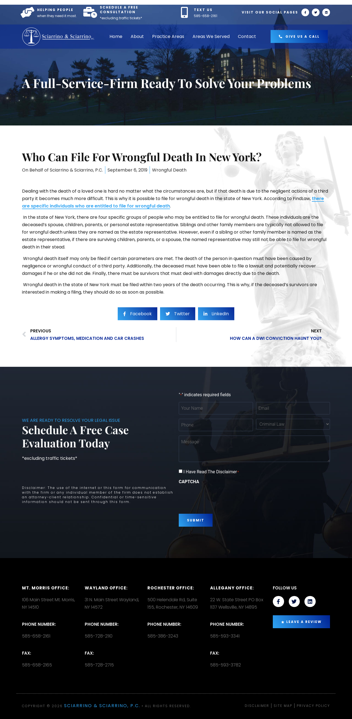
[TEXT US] (184, 12)
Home (115, 36)
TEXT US (203, 9)
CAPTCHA (189, 482)
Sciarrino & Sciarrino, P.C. (102, 705)
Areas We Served (211, 36)
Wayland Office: (106, 588)
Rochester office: (170, 588)
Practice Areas (168, 36)
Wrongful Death (169, 176)
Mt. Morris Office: (45, 588)
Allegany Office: (232, 588)
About (137, 36)
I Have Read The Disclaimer (211, 472)
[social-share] (137, 324)
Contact (247, 36)
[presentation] (220, 497)
